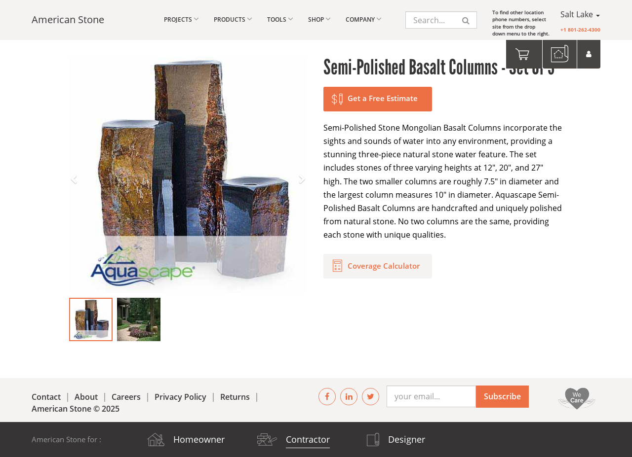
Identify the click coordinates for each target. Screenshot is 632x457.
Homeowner (199, 439)
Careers (126, 396)
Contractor (308, 439)
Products (233, 19)
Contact (46, 396)
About (86, 396)
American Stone (68, 19)
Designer (406, 439)
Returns (235, 396)
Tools (280, 19)
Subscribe (502, 396)
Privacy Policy (180, 396)
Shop (319, 19)
